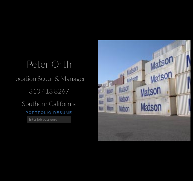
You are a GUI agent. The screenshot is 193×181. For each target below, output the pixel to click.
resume (62, 112)
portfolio (38, 112)
